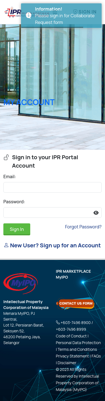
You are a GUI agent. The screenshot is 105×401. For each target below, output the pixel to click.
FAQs (96, 356)
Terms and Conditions (77, 349)
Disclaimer (67, 362)
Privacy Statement (72, 356)
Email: (9, 176)
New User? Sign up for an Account (52, 245)
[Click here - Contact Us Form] (75, 303)
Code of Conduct (71, 336)
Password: (14, 202)
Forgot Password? (83, 227)
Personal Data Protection (78, 342)
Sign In (17, 229)
